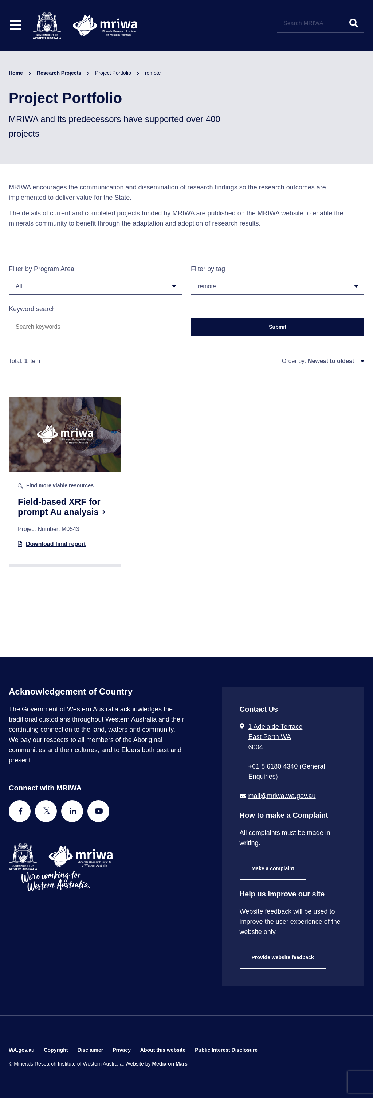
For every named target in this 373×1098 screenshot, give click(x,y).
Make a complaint (273, 868)
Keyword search (32, 309)
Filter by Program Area (95, 280)
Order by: (294, 361)
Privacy (122, 1050)
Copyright (56, 1050)
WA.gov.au (22, 1050)
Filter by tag (277, 280)
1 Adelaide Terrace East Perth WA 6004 (275, 737)
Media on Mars (169, 1064)
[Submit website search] (353, 23)
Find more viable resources (60, 485)
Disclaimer (90, 1050)
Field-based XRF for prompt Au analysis (59, 507)
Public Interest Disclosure (226, 1050)
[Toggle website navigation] (15, 25)
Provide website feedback (283, 957)
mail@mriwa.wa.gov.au (282, 796)
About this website (162, 1050)
